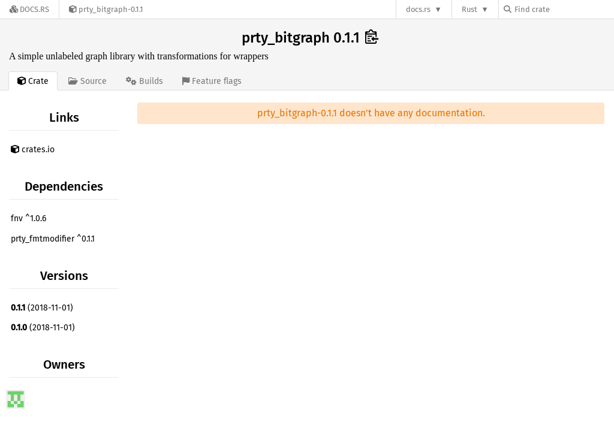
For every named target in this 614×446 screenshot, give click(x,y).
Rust (469, 9)
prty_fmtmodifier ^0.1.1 (53, 239)
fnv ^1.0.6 (28, 218)
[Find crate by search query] (563, 9)
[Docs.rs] (29, 9)
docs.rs (418, 9)
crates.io (33, 149)
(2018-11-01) (42, 308)
